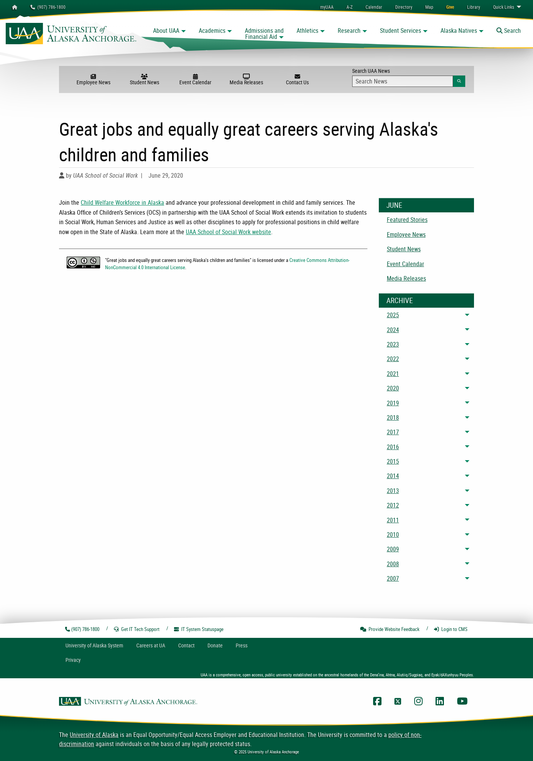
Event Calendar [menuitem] (405, 264)
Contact (186, 645)
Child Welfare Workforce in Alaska (122, 202)
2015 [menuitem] (393, 461)
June (394, 205)
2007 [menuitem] (393, 578)
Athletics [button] (307, 30)
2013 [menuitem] (393, 490)
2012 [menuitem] (393, 505)
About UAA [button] (166, 30)
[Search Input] (402, 81)
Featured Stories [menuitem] (407, 219)
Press (241, 645)
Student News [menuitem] (404, 249)
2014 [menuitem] (393, 476)
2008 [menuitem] (393, 564)
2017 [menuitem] (393, 432)
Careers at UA (150, 645)
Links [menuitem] (503, 7)
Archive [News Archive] (399, 300)
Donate (215, 645)
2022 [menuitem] (393, 359)
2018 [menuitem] (393, 417)
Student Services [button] (400, 30)
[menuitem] (374, 7)
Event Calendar (195, 79)
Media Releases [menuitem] (406, 278)
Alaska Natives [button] (458, 30)
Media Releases (246, 79)
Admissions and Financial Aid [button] (264, 33)
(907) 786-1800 (47, 7)
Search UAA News (408, 77)
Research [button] (349, 30)
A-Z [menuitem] (349, 7)
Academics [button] (212, 30)
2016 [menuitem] (393, 447)
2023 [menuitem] (393, 344)
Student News (144, 79)
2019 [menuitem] (393, 403)
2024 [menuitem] (393, 330)
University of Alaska (94, 734)
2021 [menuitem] (393, 373)
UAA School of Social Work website (228, 232)
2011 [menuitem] (393, 520)
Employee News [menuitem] (406, 234)
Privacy (73, 659)
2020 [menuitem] (393, 388)
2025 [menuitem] (393, 315)
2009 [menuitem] (393, 549)
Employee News (93, 79)
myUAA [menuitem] (327, 7)
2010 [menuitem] (393, 534)
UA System (94, 645)
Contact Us (297, 79)
